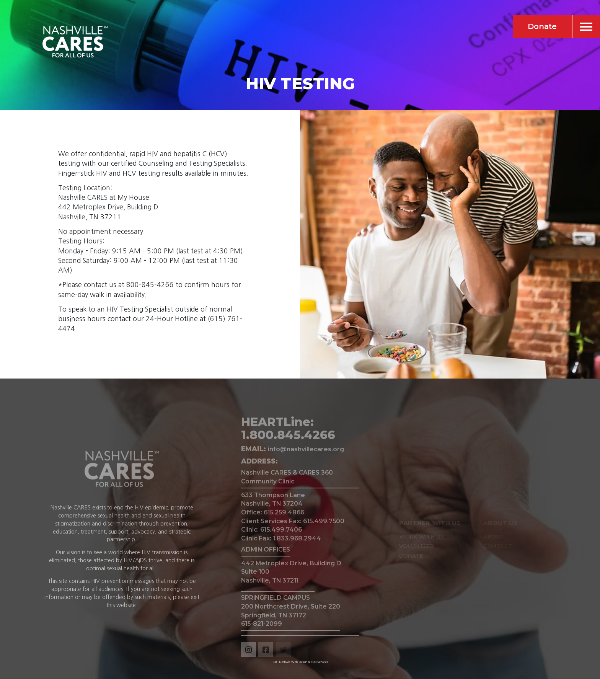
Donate (542, 26)
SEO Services (319, 661)
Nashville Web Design (293, 661)
